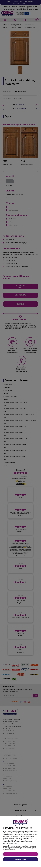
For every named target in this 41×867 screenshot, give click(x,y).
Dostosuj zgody (20, 859)
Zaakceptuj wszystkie (20, 854)
